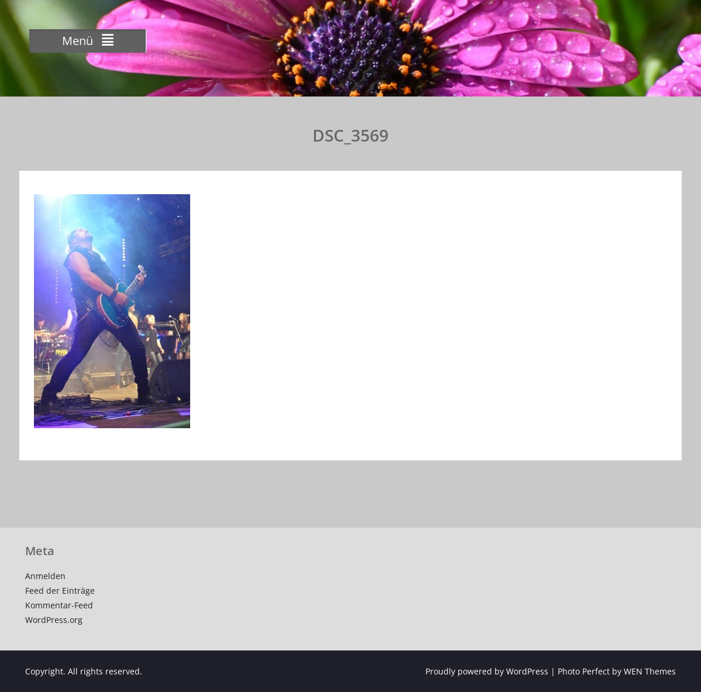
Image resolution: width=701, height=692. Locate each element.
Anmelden (45, 575)
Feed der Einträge (60, 590)
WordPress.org (54, 619)
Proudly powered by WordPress (486, 671)
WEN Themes (650, 671)
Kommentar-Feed (59, 605)
